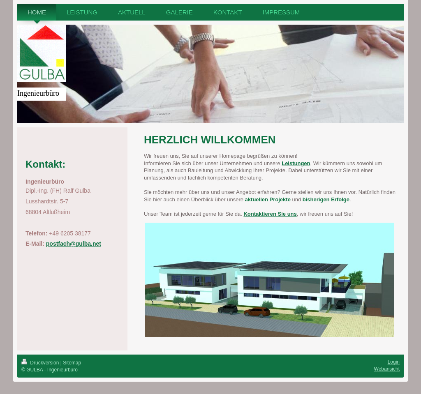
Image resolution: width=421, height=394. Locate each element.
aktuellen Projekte (268, 199)
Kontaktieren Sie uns (269, 214)
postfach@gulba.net (73, 243)
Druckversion (40, 363)
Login (394, 362)
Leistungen (296, 163)
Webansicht (387, 369)
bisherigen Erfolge (326, 199)
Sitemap (72, 363)
